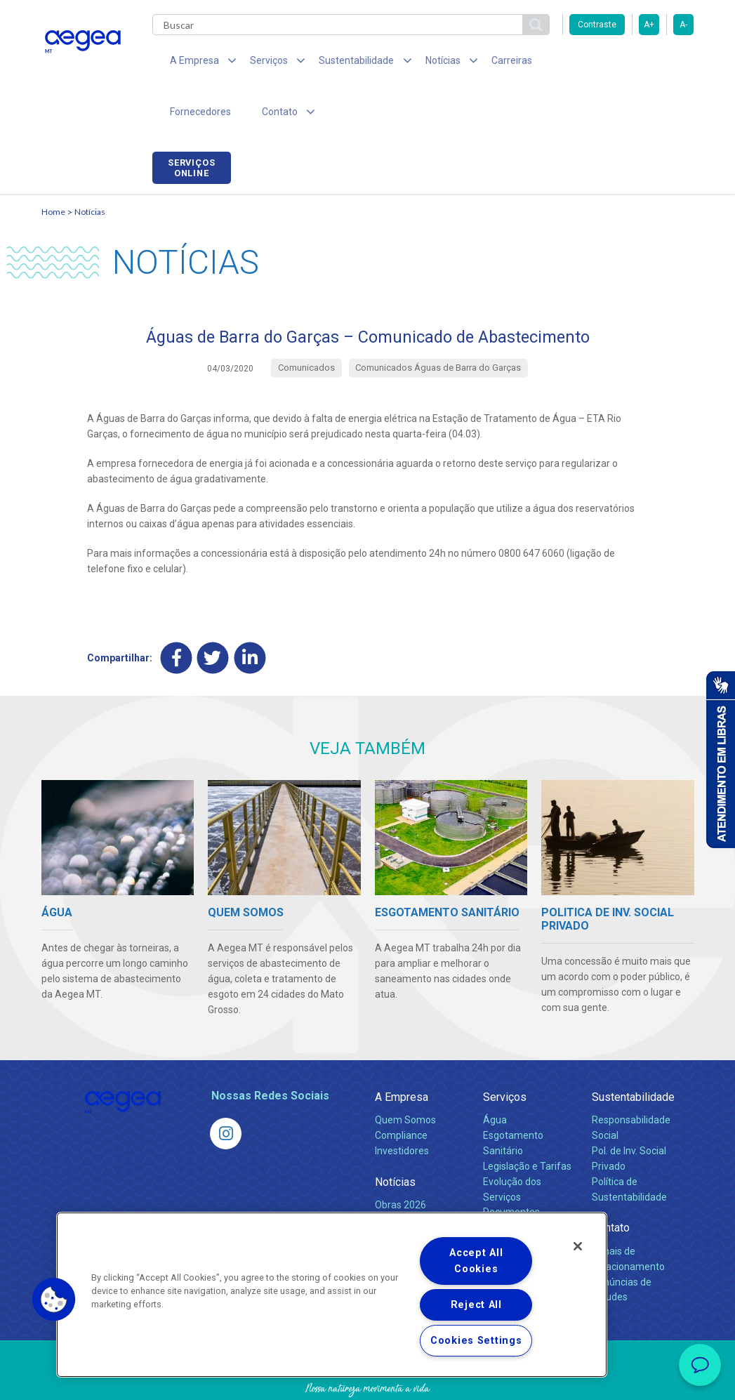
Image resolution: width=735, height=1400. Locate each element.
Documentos (511, 1166)
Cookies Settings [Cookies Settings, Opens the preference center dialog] (476, 1341)
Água (495, 1073)
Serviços (505, 1050)
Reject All (476, 1305)
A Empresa (401, 1050)
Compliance (401, 1089)
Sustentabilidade (633, 1050)
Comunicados (405, 1174)
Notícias (89, 165)
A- (683, 24)
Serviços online (654, 65)
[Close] (577, 1246)
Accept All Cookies (476, 1261)
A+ (649, 24)
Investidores (402, 1104)
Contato (611, 1182)
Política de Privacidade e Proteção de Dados (368, 1379)
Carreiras (479, 63)
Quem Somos (405, 1073)
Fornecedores (554, 63)
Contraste (597, 24)
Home (53, 165)
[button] (54, 1299)
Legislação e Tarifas (527, 1119)
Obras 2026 (400, 1158)
